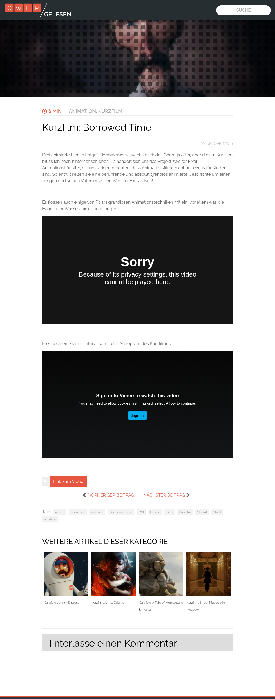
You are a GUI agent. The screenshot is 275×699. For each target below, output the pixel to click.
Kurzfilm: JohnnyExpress (66, 578)
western (50, 519)
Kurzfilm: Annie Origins (113, 578)
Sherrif (202, 512)
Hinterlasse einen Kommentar (111, 643)
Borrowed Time (121, 512)
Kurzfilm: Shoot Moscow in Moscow (208, 581)
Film (169, 512)
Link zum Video (68, 481)
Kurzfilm (110, 111)
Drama (155, 512)
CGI (141, 512)
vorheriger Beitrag (111, 495)
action (59, 512)
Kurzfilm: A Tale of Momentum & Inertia (161, 581)
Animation (82, 111)
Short (217, 512)
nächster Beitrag (164, 495)
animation (78, 512)
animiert (97, 512)
